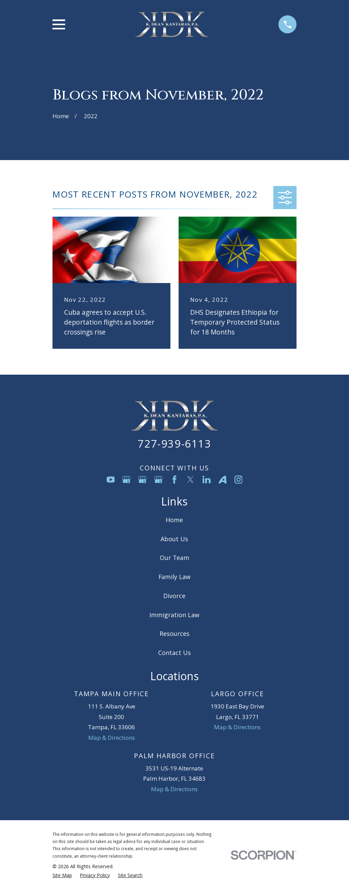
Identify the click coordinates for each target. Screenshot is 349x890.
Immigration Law (174, 615)
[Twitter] (190, 479)
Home (174, 520)
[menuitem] (62, 875)
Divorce (174, 596)
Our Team (174, 557)
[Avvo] (222, 479)
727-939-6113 (174, 443)
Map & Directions (111, 737)
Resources (174, 633)
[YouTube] (111, 479)
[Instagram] (238, 479)
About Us (174, 539)
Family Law (174, 577)
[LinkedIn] (206, 479)
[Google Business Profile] (126, 479)
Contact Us (174, 653)
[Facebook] (174, 479)
